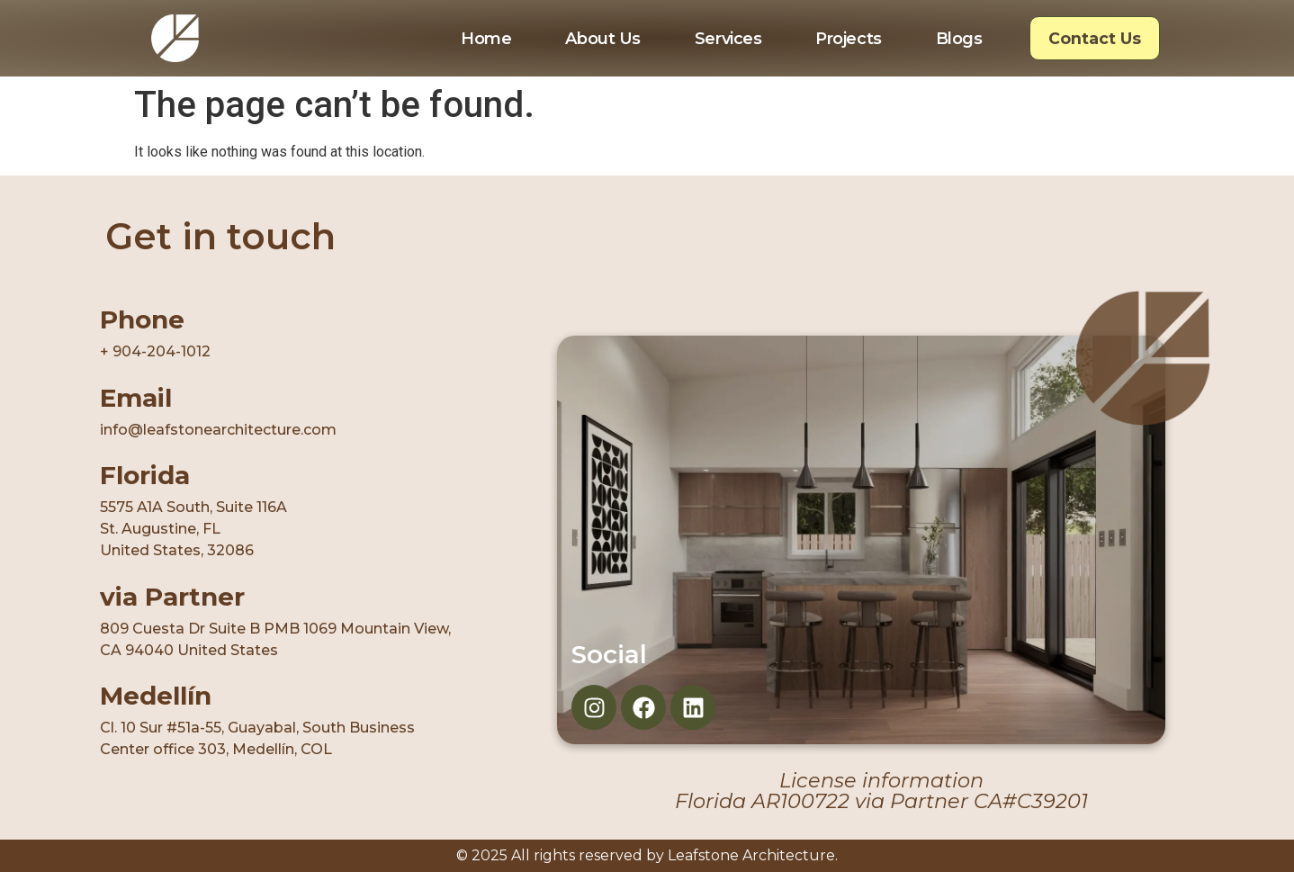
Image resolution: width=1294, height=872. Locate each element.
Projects (848, 39)
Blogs (959, 39)
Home (486, 39)
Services (728, 39)
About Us (602, 39)
